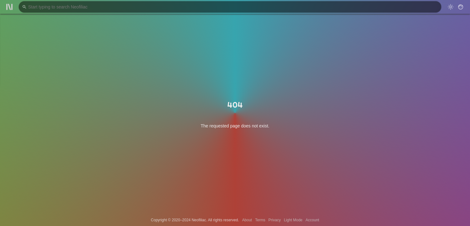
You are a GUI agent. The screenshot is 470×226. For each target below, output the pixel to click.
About (247, 220)
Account (312, 220)
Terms (260, 220)
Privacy (274, 220)
